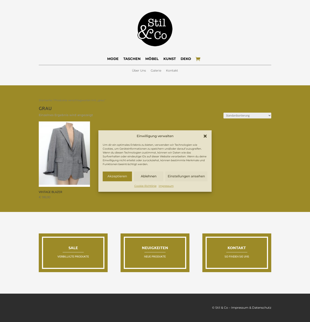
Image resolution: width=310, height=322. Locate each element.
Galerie (156, 70)
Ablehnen (149, 176)
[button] (205, 136)
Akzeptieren (117, 176)
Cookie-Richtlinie (145, 185)
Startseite (45, 100)
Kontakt (172, 70)
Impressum (166, 185)
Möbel (152, 59)
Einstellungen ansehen (186, 176)
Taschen (132, 59)
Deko (186, 59)
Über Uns (139, 70)
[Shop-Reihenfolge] (247, 115)
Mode (113, 59)
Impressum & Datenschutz (251, 308)
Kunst (169, 59)
